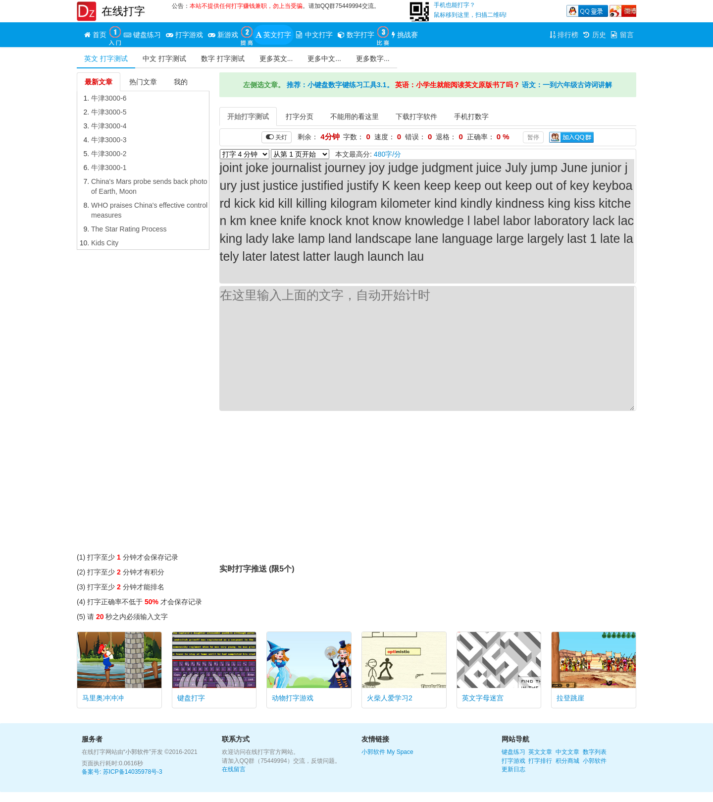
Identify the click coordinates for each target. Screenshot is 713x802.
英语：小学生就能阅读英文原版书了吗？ (457, 85)
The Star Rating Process (129, 229)
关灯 (276, 137)
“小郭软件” (137, 751)
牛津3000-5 (109, 112)
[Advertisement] (143, 403)
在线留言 (234, 769)
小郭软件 (373, 751)
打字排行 (540, 760)
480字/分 (387, 154)
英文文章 (540, 751)
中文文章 (567, 751)
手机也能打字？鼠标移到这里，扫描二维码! (470, 9)
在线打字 (123, 11)
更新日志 (513, 769)
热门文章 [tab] (143, 82)
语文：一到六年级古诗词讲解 (567, 85)
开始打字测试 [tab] (248, 116)
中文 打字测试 (164, 58)
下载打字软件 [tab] (416, 116)
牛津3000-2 (109, 154)
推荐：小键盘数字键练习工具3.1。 (340, 85)
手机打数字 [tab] (471, 116)
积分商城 (567, 760)
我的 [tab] (181, 82)
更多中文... (324, 58)
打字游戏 (513, 760)
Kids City (104, 243)
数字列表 (595, 751)
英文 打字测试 (106, 58)
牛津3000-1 (109, 168)
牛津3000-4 (109, 126)
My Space (400, 751)
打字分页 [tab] (299, 116)
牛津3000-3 (109, 140)
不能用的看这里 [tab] (354, 116)
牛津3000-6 (109, 98)
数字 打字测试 (223, 58)
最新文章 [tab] (98, 82)
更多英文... (276, 58)
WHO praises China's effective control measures (149, 210)
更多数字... (373, 58)
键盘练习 (513, 751)
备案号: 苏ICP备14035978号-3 (122, 771)
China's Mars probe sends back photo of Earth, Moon (149, 186)
